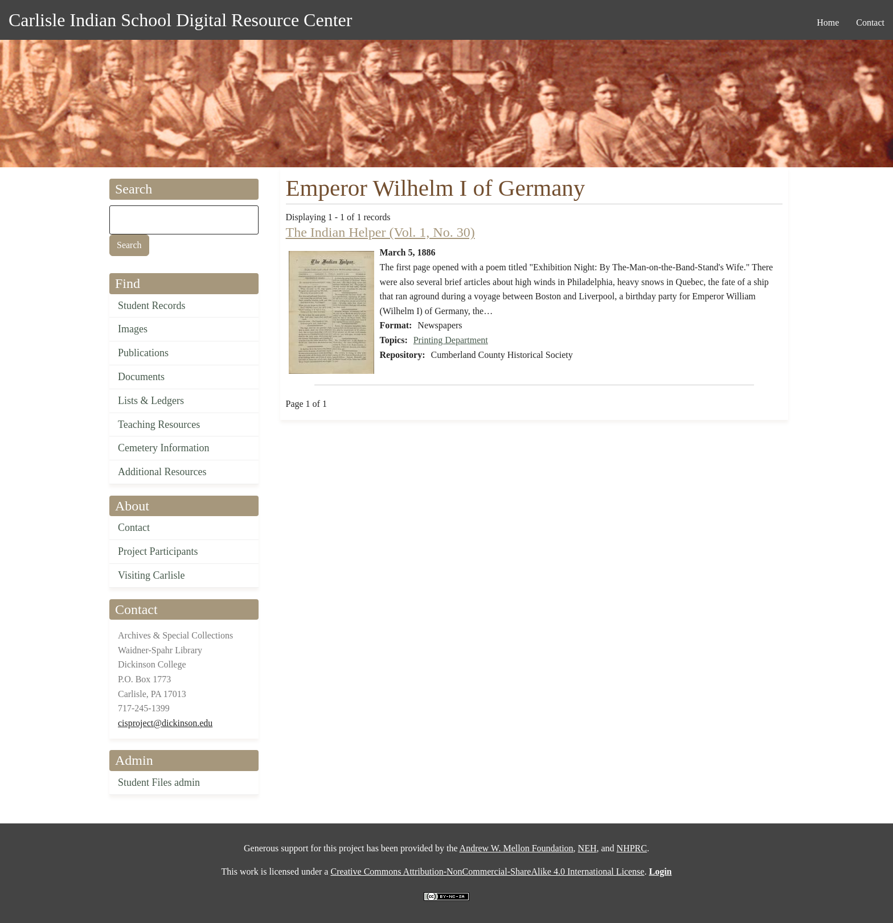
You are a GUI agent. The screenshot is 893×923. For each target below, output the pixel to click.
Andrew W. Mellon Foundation (517, 848)
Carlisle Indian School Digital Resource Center (180, 20)
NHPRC (632, 848)
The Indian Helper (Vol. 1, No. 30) (380, 232)
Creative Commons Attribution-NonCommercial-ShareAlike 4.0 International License (487, 871)
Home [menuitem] (828, 22)
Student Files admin (159, 782)
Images (133, 329)
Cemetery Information (163, 448)
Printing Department (450, 340)
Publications (143, 353)
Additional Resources (162, 471)
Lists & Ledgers (151, 400)
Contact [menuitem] (870, 22)
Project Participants (158, 551)
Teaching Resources (159, 424)
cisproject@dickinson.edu (165, 723)
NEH (587, 848)
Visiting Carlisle (151, 575)
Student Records (152, 305)
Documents (141, 376)
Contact (134, 527)
